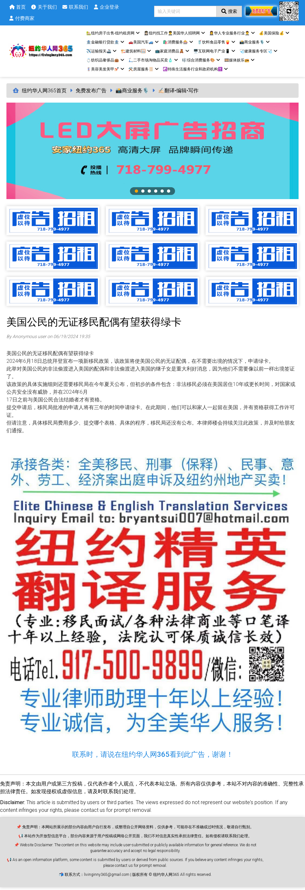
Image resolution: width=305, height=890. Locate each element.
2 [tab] (142, 194)
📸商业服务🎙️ (132, 93)
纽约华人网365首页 (44, 93)
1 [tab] (136, 194)
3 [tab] (149, 194)
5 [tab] (162, 194)
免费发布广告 (91, 93)
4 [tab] (155, 194)
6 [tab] (168, 194)
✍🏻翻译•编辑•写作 (178, 93)
